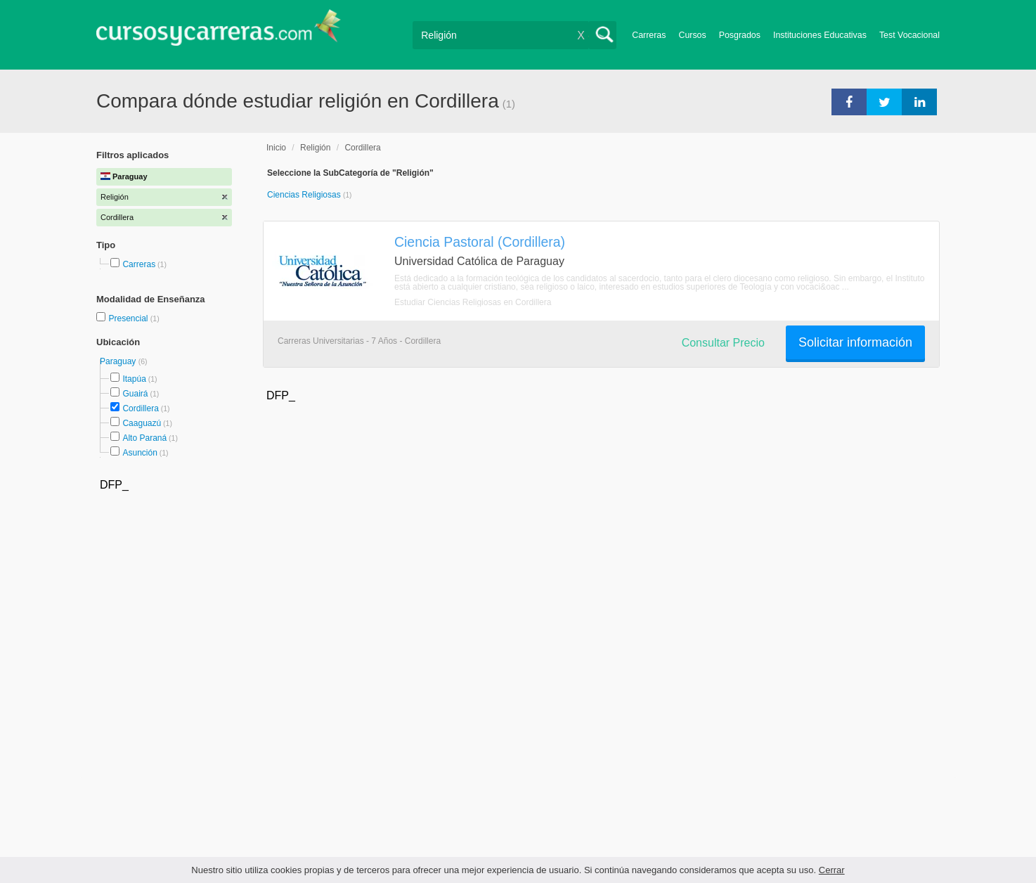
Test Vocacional (909, 35)
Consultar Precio (723, 343)
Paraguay (119, 361)
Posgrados (739, 35)
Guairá (135, 394)
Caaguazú (141, 423)
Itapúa (133, 379)
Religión (315, 148)
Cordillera (140, 408)
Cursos (692, 35)
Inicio (276, 148)
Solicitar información (855, 342)
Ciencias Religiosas (305, 195)
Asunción (139, 453)
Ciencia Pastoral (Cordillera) (479, 242)
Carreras (649, 35)
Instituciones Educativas (820, 35)
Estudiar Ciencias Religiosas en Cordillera (472, 302)
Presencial (129, 318)
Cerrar (832, 870)
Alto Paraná (144, 438)
